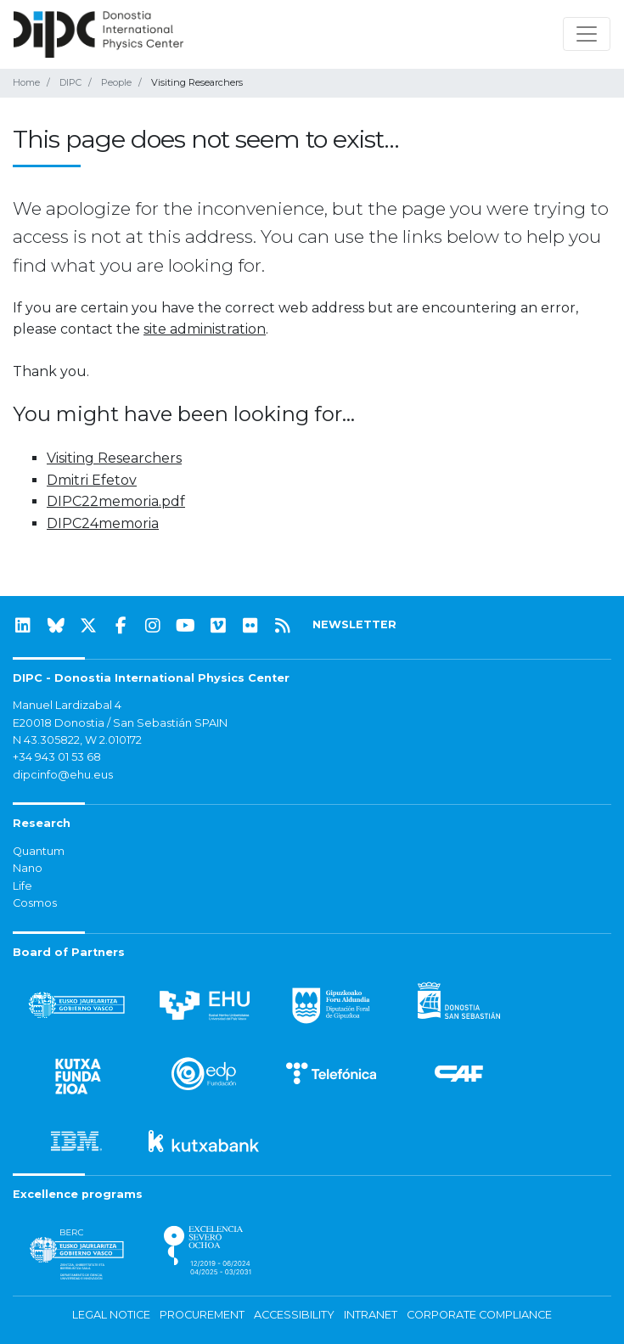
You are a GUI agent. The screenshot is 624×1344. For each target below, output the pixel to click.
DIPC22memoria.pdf (116, 501)
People (116, 82)
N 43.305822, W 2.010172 (77, 740)
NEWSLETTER (354, 624)
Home (26, 82)
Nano (27, 868)
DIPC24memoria (103, 523)
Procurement (202, 1314)
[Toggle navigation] (586, 34)
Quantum (39, 851)
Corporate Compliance (479, 1314)
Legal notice (111, 1314)
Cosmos (35, 903)
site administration (204, 329)
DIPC (70, 82)
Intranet (370, 1314)
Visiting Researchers (114, 458)
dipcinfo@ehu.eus (63, 774)
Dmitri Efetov (92, 480)
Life (22, 886)
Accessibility (294, 1314)
